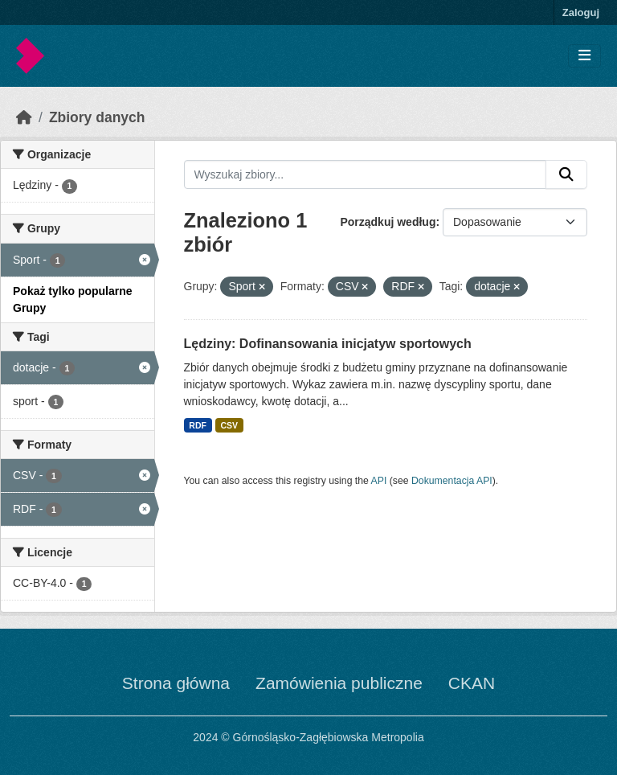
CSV (229, 425)
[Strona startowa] (24, 117)
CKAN (471, 683)
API (379, 480)
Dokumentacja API (451, 480)
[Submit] (566, 174)
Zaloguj (580, 12)
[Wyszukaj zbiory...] (365, 174)
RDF (197, 425)
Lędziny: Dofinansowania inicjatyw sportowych (328, 344)
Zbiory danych (97, 117)
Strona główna (176, 683)
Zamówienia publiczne (339, 683)
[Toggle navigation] (584, 56)
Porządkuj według (387, 221)
